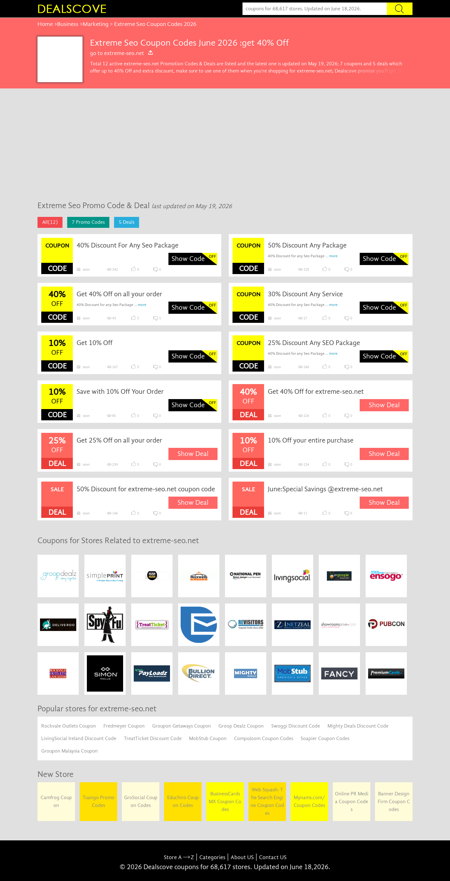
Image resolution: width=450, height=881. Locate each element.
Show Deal (384, 405)
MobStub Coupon (208, 738)
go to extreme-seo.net (121, 53)
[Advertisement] (225, 148)
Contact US (273, 857)
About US (242, 857)
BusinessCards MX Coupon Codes (225, 801)
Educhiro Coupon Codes (183, 801)
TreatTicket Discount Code (153, 738)
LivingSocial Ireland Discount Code (78, 738)
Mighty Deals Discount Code (358, 726)
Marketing (95, 24)
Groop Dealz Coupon (241, 726)
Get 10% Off (94, 343)
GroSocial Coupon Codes (141, 801)
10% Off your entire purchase (310, 440)
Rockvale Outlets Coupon (68, 726)
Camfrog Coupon (56, 801)
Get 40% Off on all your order (119, 294)
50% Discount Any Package (307, 245)
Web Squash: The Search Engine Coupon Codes (267, 801)
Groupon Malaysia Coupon (69, 751)
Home (45, 24)
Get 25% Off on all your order (119, 440)
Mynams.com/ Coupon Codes (309, 801)
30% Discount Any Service (305, 294)
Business (67, 24)
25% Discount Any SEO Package (314, 343)
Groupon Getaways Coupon (181, 726)
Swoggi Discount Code (295, 726)
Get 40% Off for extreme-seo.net (316, 392)
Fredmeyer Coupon (124, 726)
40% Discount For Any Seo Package (127, 245)
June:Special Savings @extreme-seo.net (325, 489)
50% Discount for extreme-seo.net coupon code (146, 489)
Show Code (188, 259)
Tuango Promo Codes (98, 801)
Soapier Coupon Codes (325, 738)
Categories (212, 857)
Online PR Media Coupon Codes (351, 801)
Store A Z (179, 857)
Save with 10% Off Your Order (120, 392)
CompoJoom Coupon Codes (263, 738)
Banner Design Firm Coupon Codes (394, 801)
